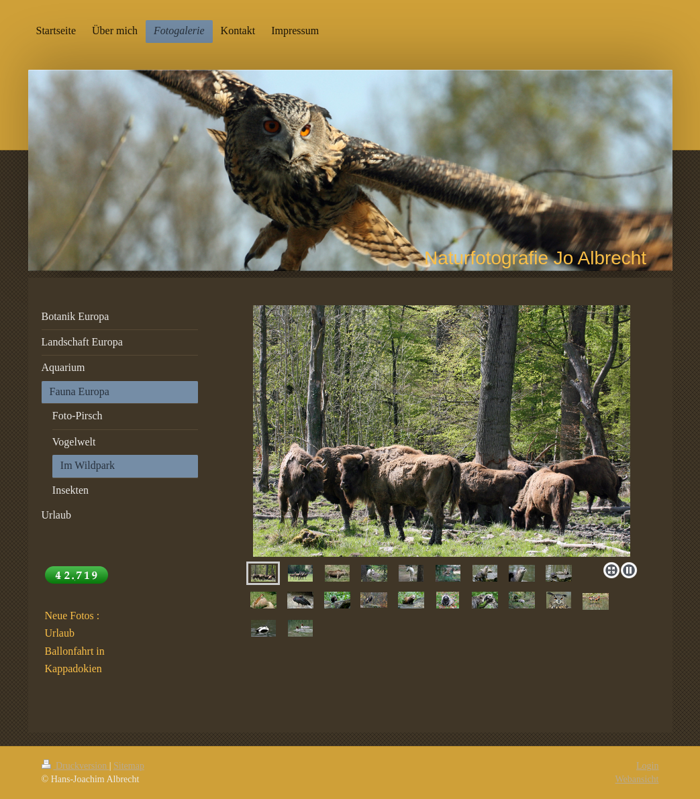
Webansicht (637, 779)
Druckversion (75, 766)
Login (647, 766)
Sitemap (128, 766)
